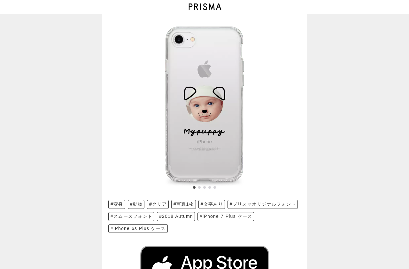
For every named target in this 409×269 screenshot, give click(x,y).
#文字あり (212, 204)
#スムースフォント (131, 216)
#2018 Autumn (176, 216)
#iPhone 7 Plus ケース (226, 216)
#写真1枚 (184, 204)
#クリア (158, 204)
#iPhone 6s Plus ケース (138, 228)
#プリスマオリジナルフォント (263, 204)
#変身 (117, 204)
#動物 (136, 204)
